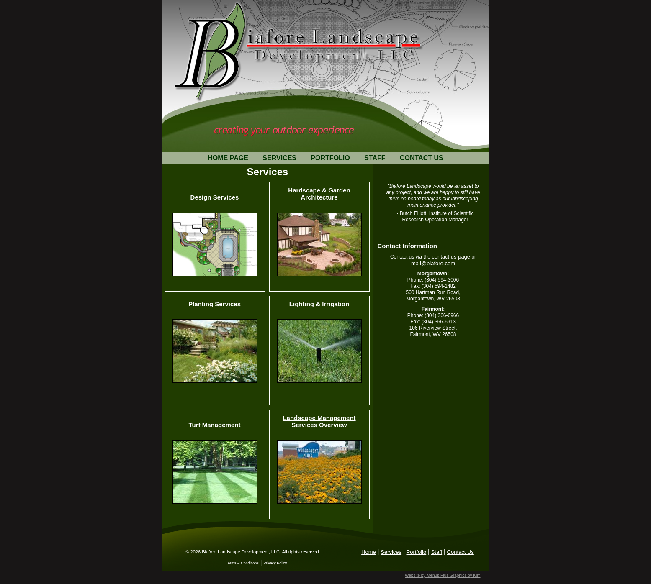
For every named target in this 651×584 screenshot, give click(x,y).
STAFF (374, 157)
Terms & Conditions (242, 563)
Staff (437, 552)
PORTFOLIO (330, 157)
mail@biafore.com (433, 263)
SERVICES (279, 157)
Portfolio (417, 552)
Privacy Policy (275, 563)
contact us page (451, 257)
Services (391, 552)
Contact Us (460, 552)
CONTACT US (421, 157)
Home (368, 552)
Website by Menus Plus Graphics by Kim (442, 575)
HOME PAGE (228, 157)
